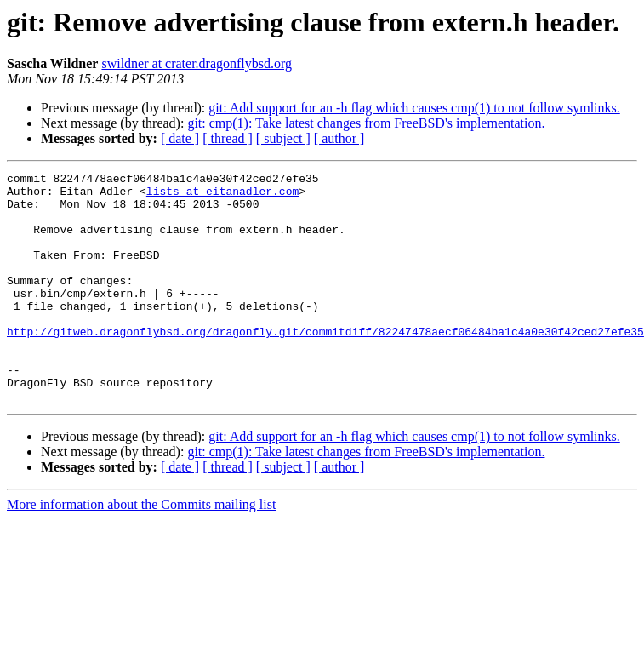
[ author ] (339, 138)
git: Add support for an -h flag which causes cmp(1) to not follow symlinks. (413, 107)
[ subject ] (283, 138)
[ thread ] (227, 138)
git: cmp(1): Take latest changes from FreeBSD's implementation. (365, 123)
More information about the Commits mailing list (141, 550)
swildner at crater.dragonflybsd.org (196, 63)
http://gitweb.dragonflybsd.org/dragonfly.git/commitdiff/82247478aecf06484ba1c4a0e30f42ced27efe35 (325, 364)
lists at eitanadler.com (222, 195)
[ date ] (180, 138)
